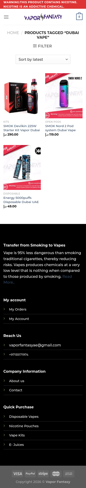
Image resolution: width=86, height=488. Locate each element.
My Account (19, 319)
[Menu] (6, 17)
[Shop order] (43, 59)
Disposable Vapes (24, 417)
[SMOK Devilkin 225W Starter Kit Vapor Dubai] (22, 95)
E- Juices (16, 445)
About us (16, 381)
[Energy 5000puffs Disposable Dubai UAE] (22, 167)
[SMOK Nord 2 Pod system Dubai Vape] (64, 95)
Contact (15, 390)
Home (13, 33)
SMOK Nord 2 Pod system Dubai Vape (60, 128)
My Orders (17, 309)
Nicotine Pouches (24, 426)
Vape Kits (17, 435)
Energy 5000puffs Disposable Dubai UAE (21, 200)
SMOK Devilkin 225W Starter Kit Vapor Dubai (21, 128)
